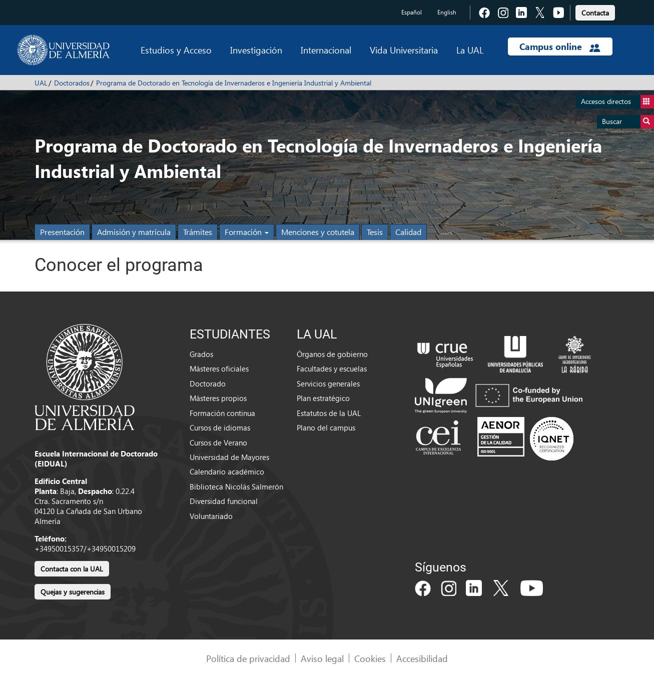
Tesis (375, 231)
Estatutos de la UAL (329, 413)
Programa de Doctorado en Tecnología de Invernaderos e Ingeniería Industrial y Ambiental (233, 83)
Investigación (256, 50)
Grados (201, 354)
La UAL (469, 50)
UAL (41, 83)
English (446, 12)
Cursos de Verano (218, 443)
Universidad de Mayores (229, 457)
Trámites (197, 231)
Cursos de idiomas (220, 427)
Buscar (628, 121)
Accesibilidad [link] (422, 658)
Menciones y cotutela (317, 231)
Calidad (408, 231)
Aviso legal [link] (322, 658)
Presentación (62, 231)
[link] (595, 11)
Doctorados (72, 83)
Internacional (326, 50)
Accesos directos (617, 101)
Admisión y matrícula (134, 231)
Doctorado (208, 383)
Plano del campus (326, 427)
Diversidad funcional (224, 501)
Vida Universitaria (404, 50)
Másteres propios (218, 398)
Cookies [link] (370, 658)
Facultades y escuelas (332, 369)
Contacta (595, 13)
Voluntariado (211, 516)
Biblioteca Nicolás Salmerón (236, 487)
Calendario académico (227, 471)
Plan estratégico (323, 398)
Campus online (559, 46)
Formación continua (222, 413)
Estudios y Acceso (176, 50)
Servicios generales (328, 383)
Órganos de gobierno (332, 354)
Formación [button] (247, 231)
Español (411, 12)
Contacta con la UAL (72, 569)
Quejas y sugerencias (73, 591)
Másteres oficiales (219, 369)
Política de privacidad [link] (248, 658)
